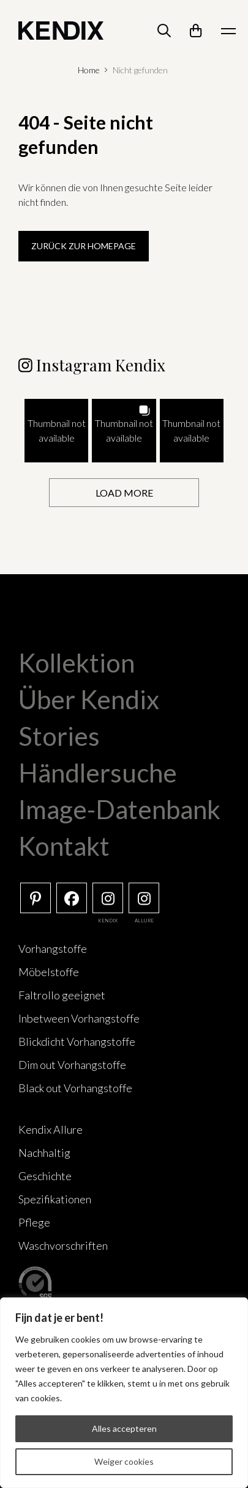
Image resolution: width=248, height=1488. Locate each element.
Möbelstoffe (48, 972)
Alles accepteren (124, 1428)
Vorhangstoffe (52, 948)
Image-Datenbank (119, 809)
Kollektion (76, 662)
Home (89, 70)
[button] (56, 430)
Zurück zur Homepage (83, 246)
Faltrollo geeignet (61, 995)
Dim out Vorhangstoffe (72, 1064)
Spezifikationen (54, 1199)
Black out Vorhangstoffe (75, 1088)
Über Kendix (88, 699)
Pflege (34, 1222)
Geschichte (45, 1176)
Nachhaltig (44, 1152)
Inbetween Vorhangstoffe (79, 1018)
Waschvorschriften (63, 1245)
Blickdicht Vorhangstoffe (76, 1041)
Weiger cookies (124, 1461)
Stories (59, 736)
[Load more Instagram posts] (124, 492)
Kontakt (64, 846)
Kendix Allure (50, 1129)
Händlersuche (97, 772)
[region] (124, 1392)
